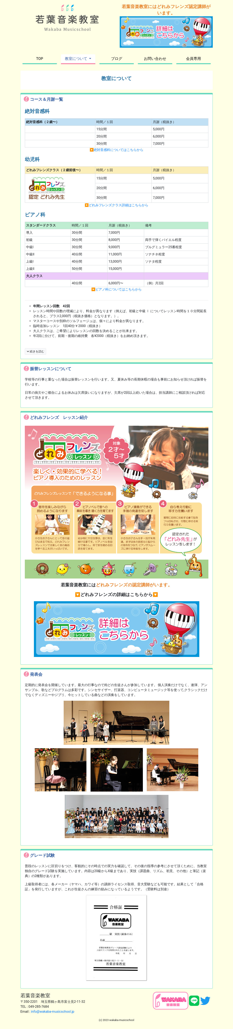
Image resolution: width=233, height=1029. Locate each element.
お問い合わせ (155, 59)
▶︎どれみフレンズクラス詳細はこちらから (116, 205)
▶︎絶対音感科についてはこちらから (116, 150)
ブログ (116, 59)
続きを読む (35, 351)
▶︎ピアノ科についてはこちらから (116, 289)
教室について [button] (76, 59)
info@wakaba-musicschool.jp (52, 1012)
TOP (39, 59)
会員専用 (193, 59)
